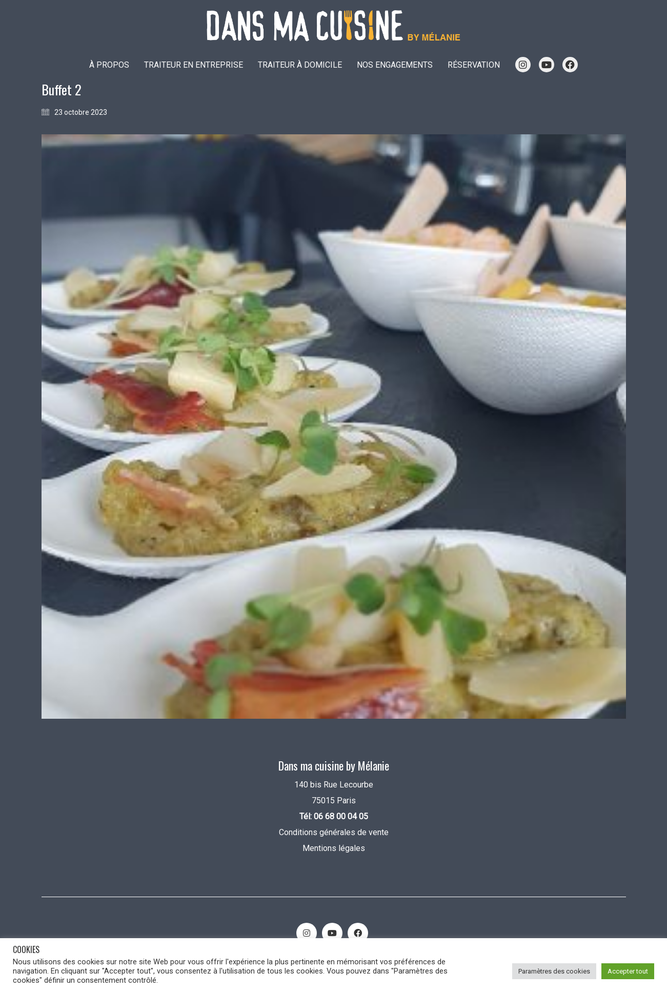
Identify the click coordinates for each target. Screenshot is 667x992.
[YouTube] (332, 933)
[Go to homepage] (334, 26)
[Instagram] (306, 933)
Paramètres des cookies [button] (554, 971)
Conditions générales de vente (334, 832)
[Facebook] (358, 933)
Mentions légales (333, 848)
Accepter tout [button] (628, 971)
